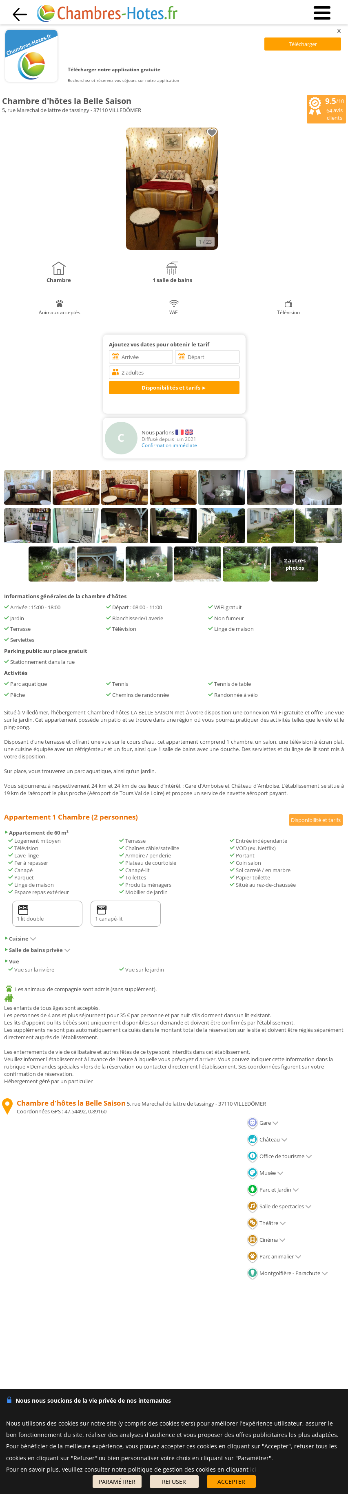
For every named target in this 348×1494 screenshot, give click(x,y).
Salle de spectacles (279, 1206)
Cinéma (266, 1239)
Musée (265, 1173)
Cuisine (20, 938)
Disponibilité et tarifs (316, 820)
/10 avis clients (326, 108)
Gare (263, 1122)
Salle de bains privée (37, 950)
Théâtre (266, 1223)
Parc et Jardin (273, 1189)
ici (253, 1469)
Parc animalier (274, 1256)
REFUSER (174, 1481)
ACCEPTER (231, 1481)
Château (267, 1139)
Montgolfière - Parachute (287, 1273)
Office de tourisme (279, 1156)
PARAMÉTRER (117, 1481)
